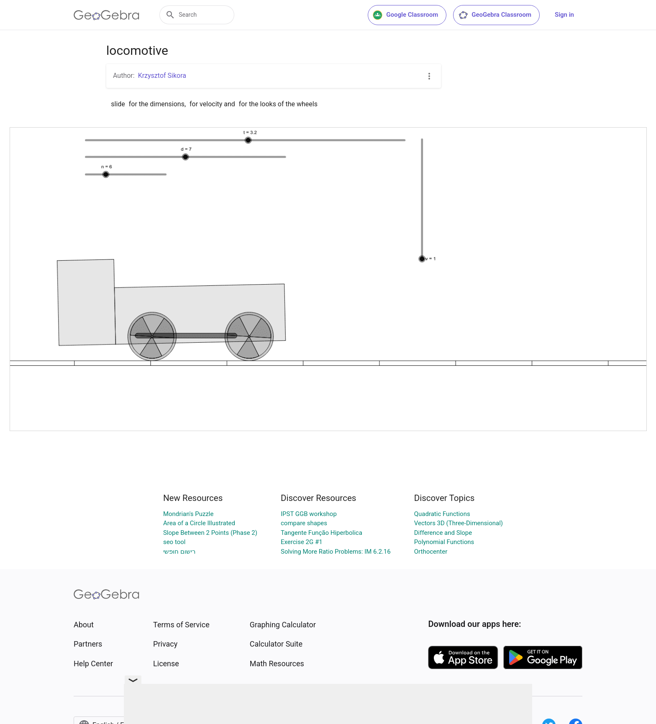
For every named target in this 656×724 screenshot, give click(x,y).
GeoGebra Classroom (494, 15)
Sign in (564, 14)
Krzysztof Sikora (162, 76)
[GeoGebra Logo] (106, 15)
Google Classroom (405, 15)
